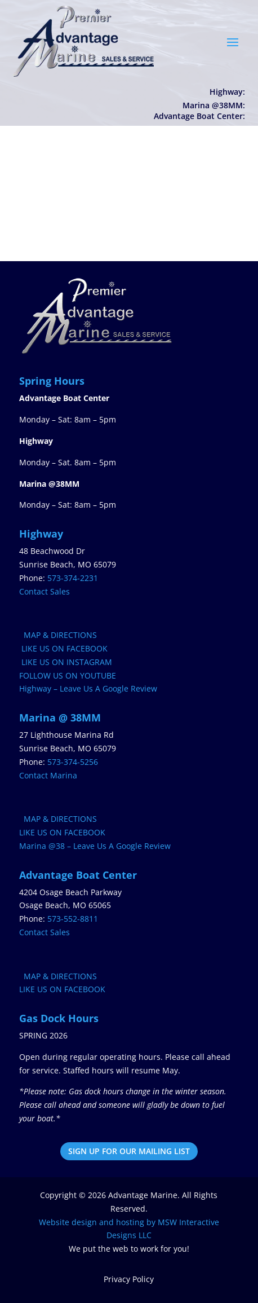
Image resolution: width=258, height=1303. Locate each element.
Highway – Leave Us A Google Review (88, 688)
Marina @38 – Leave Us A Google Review (95, 845)
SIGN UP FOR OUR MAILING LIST (129, 1151)
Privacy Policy (129, 1279)
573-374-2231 (72, 578)
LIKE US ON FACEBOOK (63, 648)
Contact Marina (48, 775)
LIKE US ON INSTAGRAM (65, 662)
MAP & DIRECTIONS (58, 635)
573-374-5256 (72, 761)
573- (72, 918)
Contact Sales (44, 591)
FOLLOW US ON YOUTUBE (67, 675)
